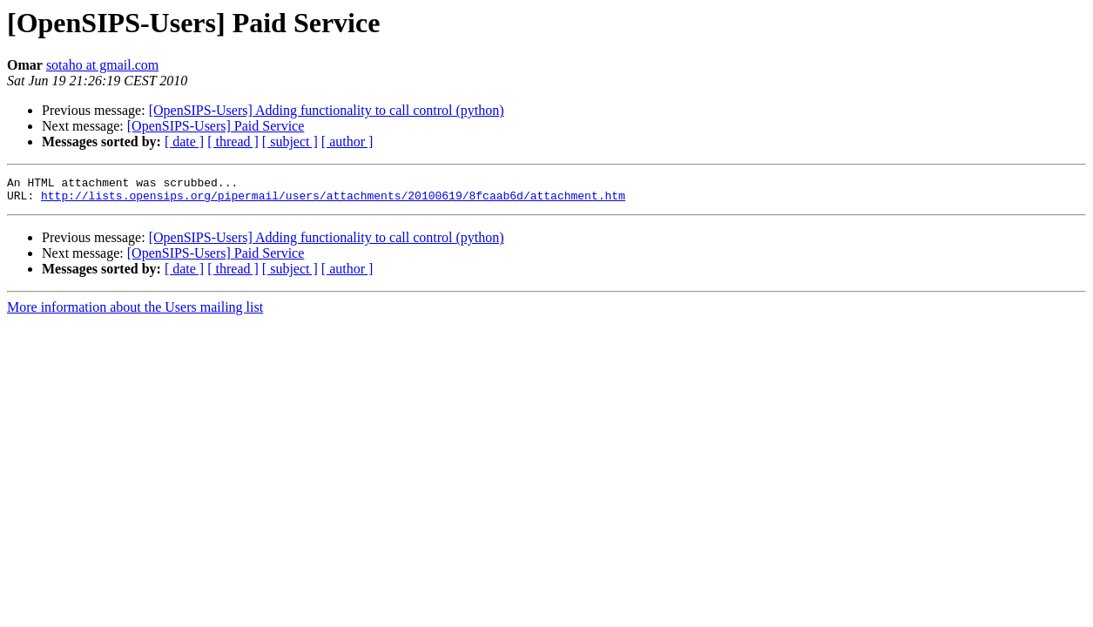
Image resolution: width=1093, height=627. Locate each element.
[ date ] (184, 141)
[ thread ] (233, 141)
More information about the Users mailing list (135, 312)
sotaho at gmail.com (102, 64)
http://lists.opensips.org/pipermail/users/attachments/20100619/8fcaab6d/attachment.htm (333, 200)
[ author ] (347, 141)
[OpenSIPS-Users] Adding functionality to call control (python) (326, 110)
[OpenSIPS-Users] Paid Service (216, 125)
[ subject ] (290, 141)
